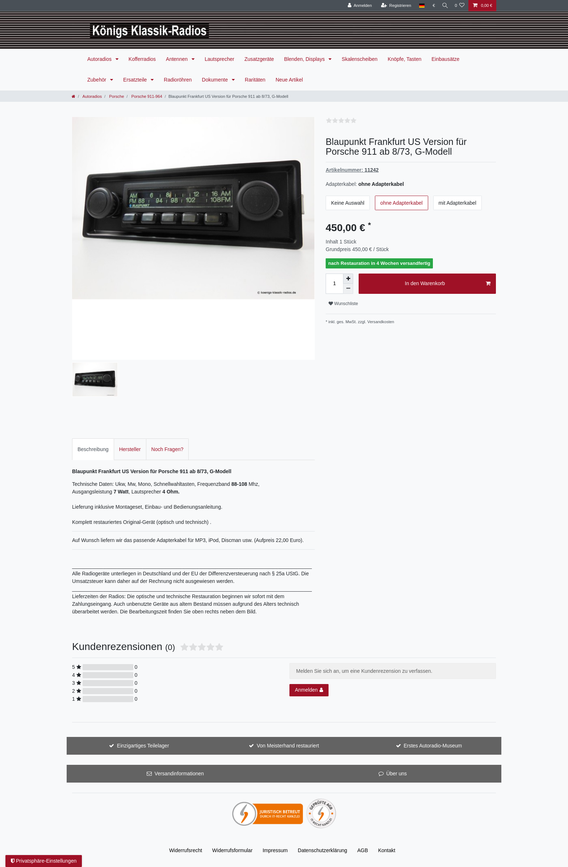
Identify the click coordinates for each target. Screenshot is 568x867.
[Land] (419, 5)
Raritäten (255, 80)
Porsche (116, 96)
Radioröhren (178, 80)
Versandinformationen (179, 773)
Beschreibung (93, 449)
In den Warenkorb (447, 283)
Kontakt (386, 850)
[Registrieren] (393, 5)
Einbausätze (445, 59)
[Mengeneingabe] (334, 284)
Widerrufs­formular (232, 850)
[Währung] (431, 5)
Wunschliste (343, 303)
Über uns (396, 773)
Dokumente (215, 80)
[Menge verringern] (348, 289)
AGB (362, 850)
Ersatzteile (135, 80)
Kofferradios (142, 59)
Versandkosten (380, 322)
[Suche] (443, 5)
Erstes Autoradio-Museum (433, 746)
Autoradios (100, 59)
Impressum (275, 850)
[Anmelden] (357, 5)
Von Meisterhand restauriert (288, 746)
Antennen (177, 59)
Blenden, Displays (305, 59)
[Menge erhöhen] (348, 279)
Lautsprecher (219, 59)
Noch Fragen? (167, 449)
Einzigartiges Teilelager (143, 746)
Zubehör (97, 80)
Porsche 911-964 (146, 96)
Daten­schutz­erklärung (322, 850)
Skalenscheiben (359, 59)
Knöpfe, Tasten (404, 59)
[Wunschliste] (459, 5)
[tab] (93, 449)
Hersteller (130, 449)
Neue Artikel (289, 80)
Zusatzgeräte (259, 59)
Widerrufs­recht (185, 850)
